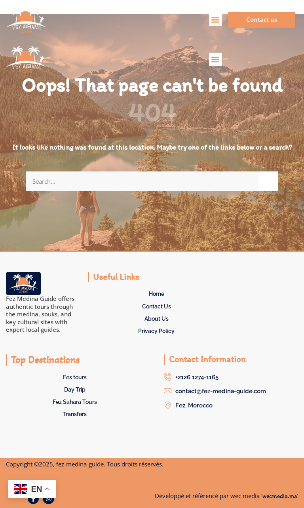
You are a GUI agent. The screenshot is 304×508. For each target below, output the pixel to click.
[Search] (268, 181)
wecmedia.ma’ (280, 496)
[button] (215, 19)
